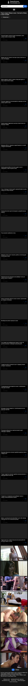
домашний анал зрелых (17, 679)
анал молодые (21, 680)
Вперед (17, 669)
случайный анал (6, 680)
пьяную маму (13, 680)
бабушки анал (6, 679)
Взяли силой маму (14, 681)
